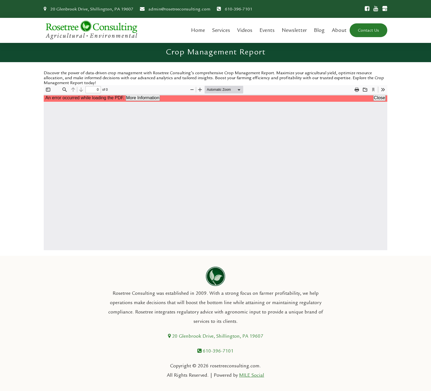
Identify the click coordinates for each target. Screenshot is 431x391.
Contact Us (368, 30)
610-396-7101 (234, 9)
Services (221, 30)
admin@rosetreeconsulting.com (175, 9)
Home (198, 30)
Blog (319, 30)
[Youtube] (374, 8)
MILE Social (251, 375)
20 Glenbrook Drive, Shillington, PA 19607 (88, 9)
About (339, 30)
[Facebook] (365, 8)
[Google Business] (383, 9)
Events (267, 30)
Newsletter (294, 30)
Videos (244, 30)
